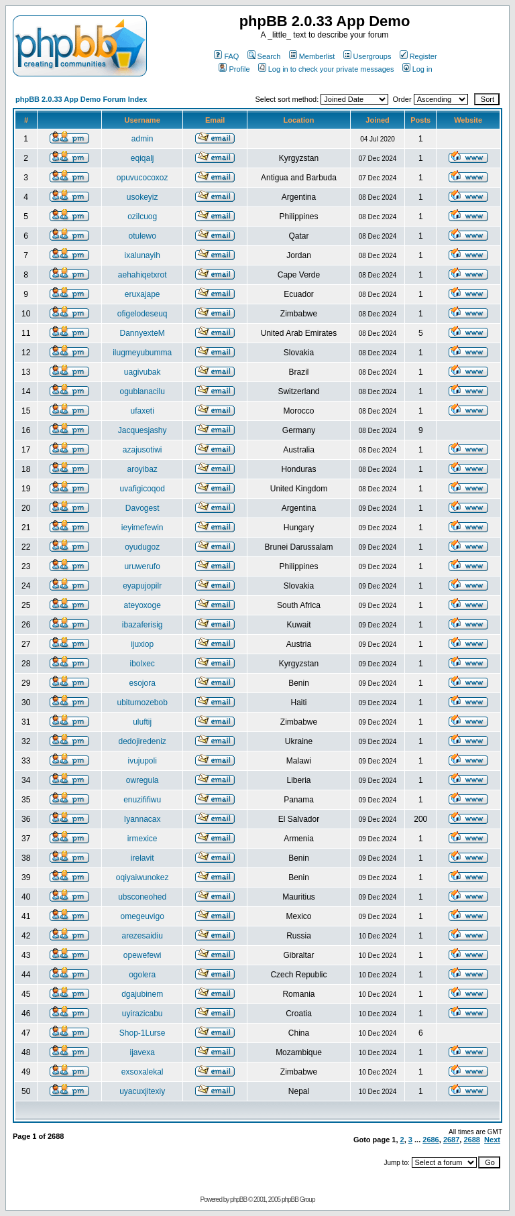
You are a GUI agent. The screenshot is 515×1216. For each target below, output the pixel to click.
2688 (471, 1140)
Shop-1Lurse (142, 1033)
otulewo (142, 236)
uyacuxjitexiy (142, 1091)
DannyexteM (141, 333)
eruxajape (142, 294)
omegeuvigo (142, 916)
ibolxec (141, 663)
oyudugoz (142, 547)
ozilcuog (142, 216)
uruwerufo (142, 566)
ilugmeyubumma (142, 352)
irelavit (142, 858)
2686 (430, 1140)
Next (492, 1140)
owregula (142, 780)
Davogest (142, 508)
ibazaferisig (142, 624)
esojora (142, 683)
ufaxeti (142, 411)
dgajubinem (142, 994)
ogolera (142, 974)
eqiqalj (142, 158)
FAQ (226, 56)
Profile (234, 69)
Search (264, 56)
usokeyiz (142, 197)
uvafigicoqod (141, 488)
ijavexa (141, 1052)
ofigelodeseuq (142, 313)
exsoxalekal (142, 1072)
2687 (451, 1140)
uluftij (142, 722)
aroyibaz (142, 469)
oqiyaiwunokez (142, 877)
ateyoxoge (141, 605)
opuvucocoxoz (142, 177)
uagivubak (142, 372)
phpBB (238, 1199)
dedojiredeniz (142, 741)
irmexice (142, 838)
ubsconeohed (142, 897)
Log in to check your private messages (326, 69)
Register (418, 56)
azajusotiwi (142, 449)
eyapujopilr (142, 586)
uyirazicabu (142, 1013)
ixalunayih (142, 255)
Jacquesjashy (142, 430)
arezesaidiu (141, 935)
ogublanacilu (141, 391)
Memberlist (312, 56)
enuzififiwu (142, 799)
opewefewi (142, 955)
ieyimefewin (142, 527)
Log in (417, 69)
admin (142, 138)
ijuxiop (142, 644)
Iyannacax (142, 819)
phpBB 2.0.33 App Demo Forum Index (81, 99)
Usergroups (367, 56)
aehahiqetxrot (142, 275)
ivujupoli (141, 761)
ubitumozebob (142, 702)
